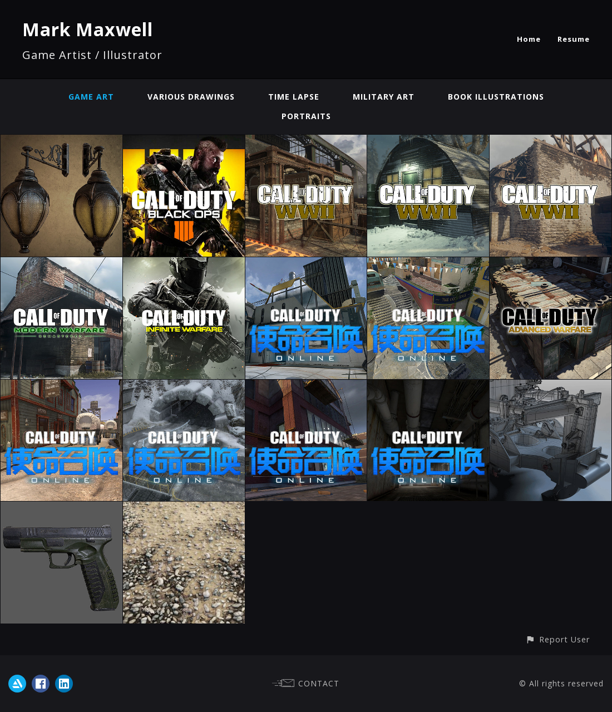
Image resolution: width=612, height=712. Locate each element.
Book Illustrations (496, 96)
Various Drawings (191, 96)
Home (529, 39)
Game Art (91, 96)
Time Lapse (293, 96)
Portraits (306, 116)
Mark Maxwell (87, 29)
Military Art (383, 96)
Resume (573, 39)
